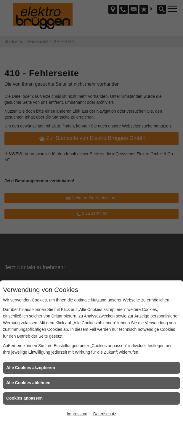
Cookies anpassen (24, 398)
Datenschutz (104, 413)
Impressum (77, 413)
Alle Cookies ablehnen (28, 382)
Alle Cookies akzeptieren (30, 367)
